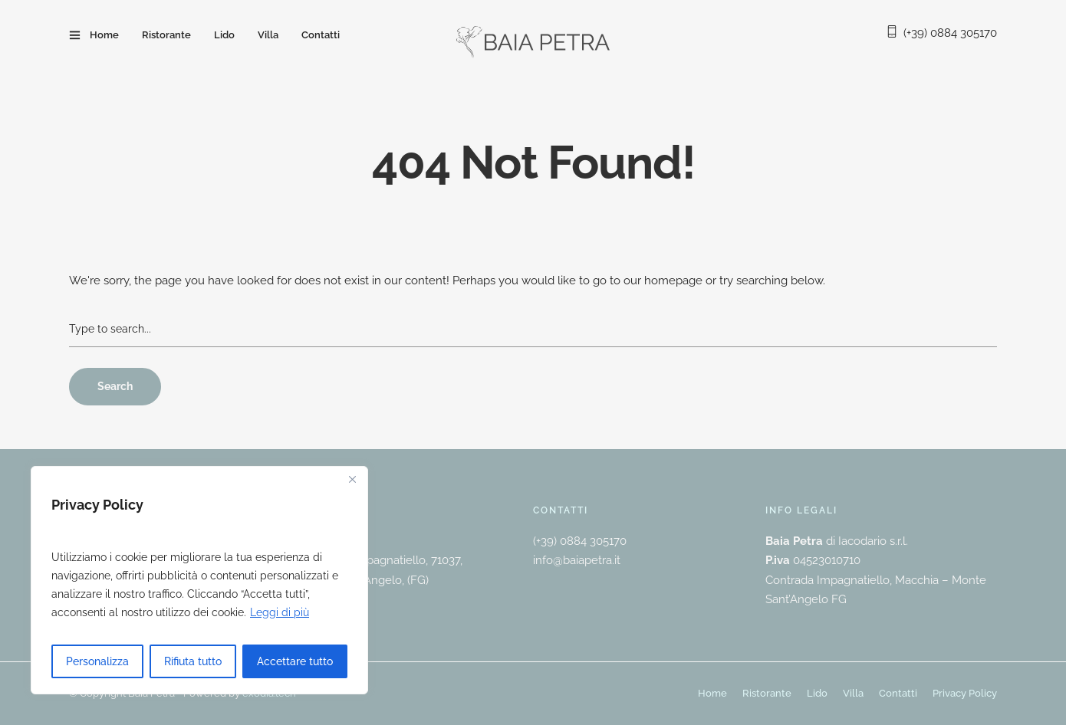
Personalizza (97, 661)
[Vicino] (352, 479)
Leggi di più (279, 612)
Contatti (320, 35)
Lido (224, 35)
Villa (268, 35)
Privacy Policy (965, 693)
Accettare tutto (295, 661)
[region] (199, 580)
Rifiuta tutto (193, 661)
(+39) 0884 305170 (950, 33)
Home (104, 35)
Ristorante (166, 35)
